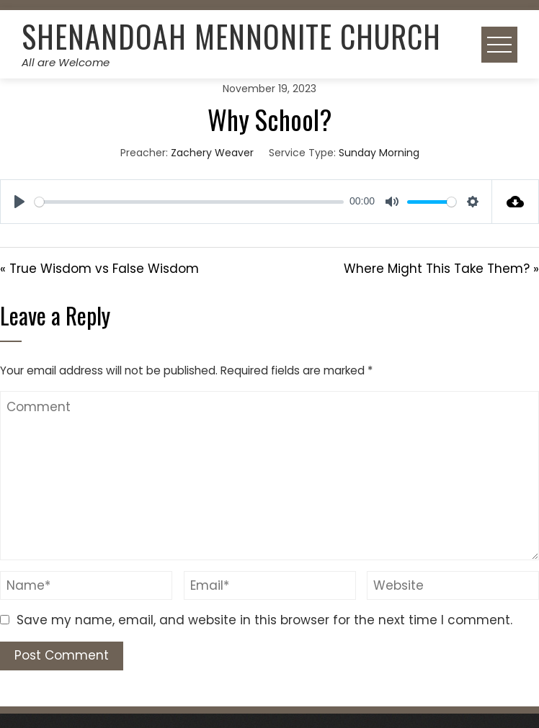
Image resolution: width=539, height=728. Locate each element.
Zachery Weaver (212, 152)
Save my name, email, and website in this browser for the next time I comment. (264, 620)
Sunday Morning (379, 152)
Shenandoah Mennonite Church (231, 36)
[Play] (19, 201)
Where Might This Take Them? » (441, 268)
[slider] (189, 202)
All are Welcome (66, 62)
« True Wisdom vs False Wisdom (99, 268)
